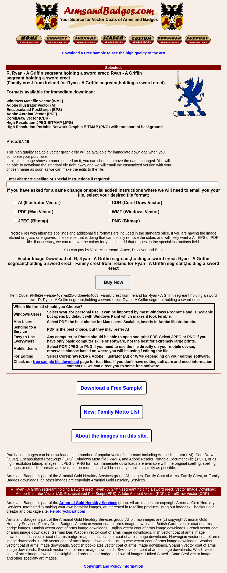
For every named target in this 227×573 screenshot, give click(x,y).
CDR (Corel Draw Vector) (137, 202)
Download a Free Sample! (111, 388)
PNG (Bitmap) (126, 221)
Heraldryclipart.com (67, 511)
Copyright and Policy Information (113, 566)
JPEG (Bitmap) (33, 221)
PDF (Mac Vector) (36, 211)
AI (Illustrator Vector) (39, 202)
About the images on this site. (111, 436)
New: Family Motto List (112, 412)
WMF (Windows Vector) (135, 211)
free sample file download (56, 361)
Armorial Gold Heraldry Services (88, 503)
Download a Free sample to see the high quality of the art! (113, 53)
